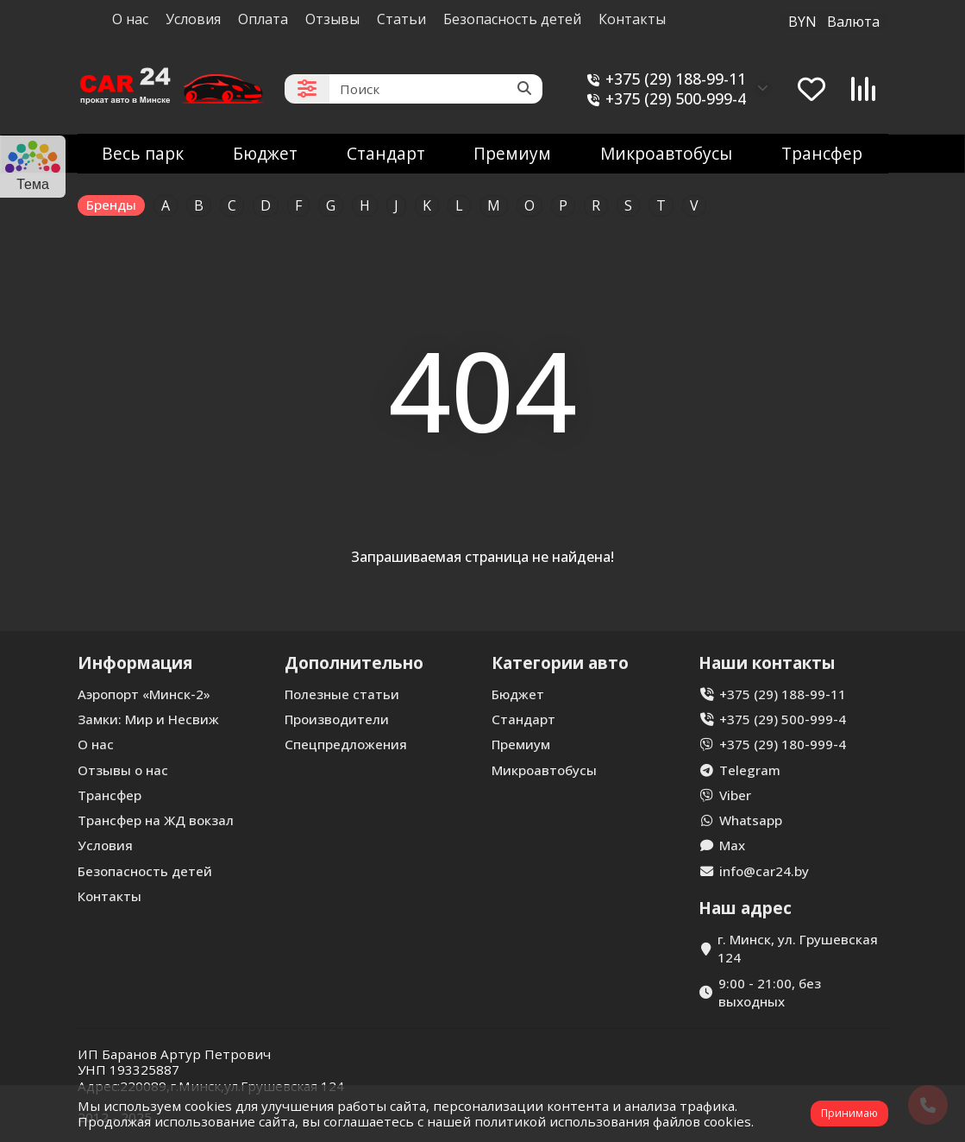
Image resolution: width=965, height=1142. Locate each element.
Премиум (512, 153)
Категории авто (560, 662)
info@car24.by (764, 871)
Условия (193, 18)
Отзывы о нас (123, 770)
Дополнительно (354, 662)
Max (732, 845)
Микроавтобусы (666, 153)
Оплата (263, 18)
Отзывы (332, 18)
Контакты (632, 18)
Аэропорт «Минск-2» (144, 694)
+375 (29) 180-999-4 (782, 744)
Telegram (749, 770)
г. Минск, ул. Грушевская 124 (797, 948)
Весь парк (143, 153)
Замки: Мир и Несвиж (148, 719)
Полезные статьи (342, 694)
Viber (735, 795)
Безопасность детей (512, 18)
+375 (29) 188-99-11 (663, 79)
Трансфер (821, 153)
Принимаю (849, 1113)
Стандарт (386, 153)
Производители (337, 719)
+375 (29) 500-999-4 (663, 99)
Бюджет (265, 153)
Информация (135, 662)
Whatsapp (750, 820)
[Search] (435, 89)
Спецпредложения (346, 744)
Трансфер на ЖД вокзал (156, 820)
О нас (130, 18)
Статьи (401, 18)
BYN (834, 21)
